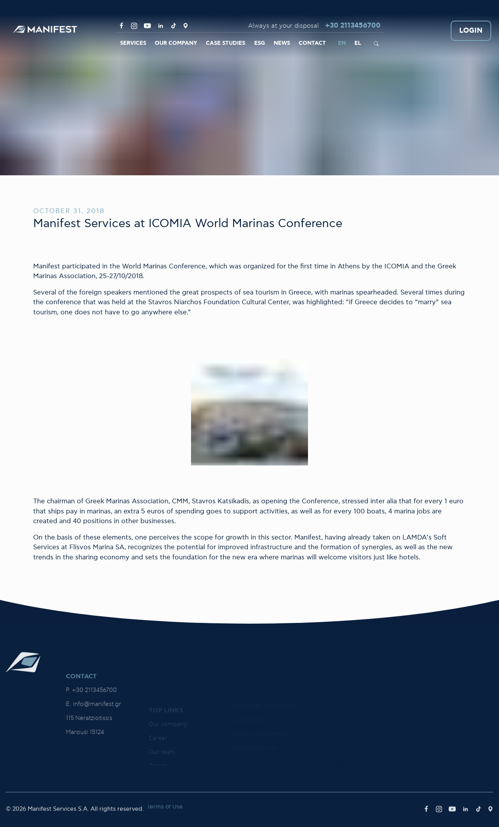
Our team (162, 763)
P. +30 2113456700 (91, 731)
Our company (168, 735)
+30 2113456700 (352, 25)
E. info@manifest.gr (93, 745)
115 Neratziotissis (89, 759)
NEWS (282, 43)
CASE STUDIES (225, 43)
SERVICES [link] (133, 43)
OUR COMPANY (176, 43)
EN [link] (342, 43)
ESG (259, 43)
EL (357, 43)
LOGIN (471, 30)
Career (158, 749)
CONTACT (312, 43)
